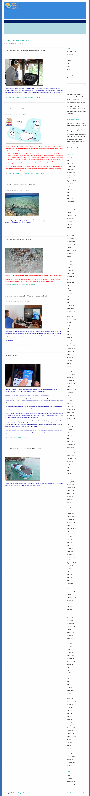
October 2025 (70, 178)
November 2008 (71, 765)
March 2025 (70, 198)
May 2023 (69, 262)
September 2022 (71, 285)
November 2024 (71, 210)
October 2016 (70, 490)
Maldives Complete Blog (19, 793)
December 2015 (71, 519)
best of (28, 97)
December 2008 (71, 762)
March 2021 (70, 337)
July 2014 (69, 568)
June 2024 (69, 224)
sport (40, 97)
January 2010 (70, 725)
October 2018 (70, 421)
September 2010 (71, 702)
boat (35, 488)
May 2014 (69, 574)
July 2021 (69, 325)
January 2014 (70, 586)
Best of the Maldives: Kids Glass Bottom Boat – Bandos (23, 448)
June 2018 (69, 432)
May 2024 (69, 227)
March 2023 (70, 267)
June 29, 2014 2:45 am (9, 55)
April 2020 (69, 369)
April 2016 (69, 508)
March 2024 (70, 233)
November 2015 (71, 522)
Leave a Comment (20, 190)
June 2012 (69, 641)
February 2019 (71, 409)
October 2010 (70, 699)
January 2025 (70, 204)
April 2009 (69, 751)
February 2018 (71, 444)
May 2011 (69, 678)
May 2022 (69, 296)
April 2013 (69, 612)
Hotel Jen (35, 173)
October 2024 (70, 212)
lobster (32, 284)
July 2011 (69, 673)
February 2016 (71, 513)
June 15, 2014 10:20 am (10, 244)
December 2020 (71, 346)
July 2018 (69, 429)
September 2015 (71, 528)
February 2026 (71, 166)
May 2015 (69, 539)
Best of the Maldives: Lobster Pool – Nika (18, 239)
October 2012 (70, 629)
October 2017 (70, 456)
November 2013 (71, 592)
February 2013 (71, 618)
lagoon (38, 228)
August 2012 (70, 635)
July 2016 (69, 499)
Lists (68, 63)
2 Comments (18, 114)
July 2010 (69, 707)
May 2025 (69, 192)
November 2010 (71, 696)
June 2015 (69, 537)
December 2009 (71, 728)
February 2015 (71, 548)
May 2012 (69, 644)
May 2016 (69, 505)
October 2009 (70, 733)
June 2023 (69, 259)
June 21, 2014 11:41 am (10, 190)
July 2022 (69, 291)
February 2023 (71, 270)
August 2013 (70, 600)
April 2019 (69, 403)
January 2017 (70, 482)
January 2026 (70, 169)
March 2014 (70, 580)
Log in (68, 775)
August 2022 (70, 288)
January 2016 (70, 516)
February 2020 (71, 375)
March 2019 (70, 406)
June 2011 (69, 675)
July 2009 (69, 742)
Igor (68, 130)
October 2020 (70, 351)
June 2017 (69, 467)
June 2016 (69, 502)
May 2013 (69, 609)
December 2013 (71, 589)
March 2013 (70, 615)
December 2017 (71, 450)
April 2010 (69, 716)
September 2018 (71, 424)
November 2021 (71, 314)
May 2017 (69, 470)
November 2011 (71, 661)
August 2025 (70, 184)
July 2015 (69, 534)
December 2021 (71, 311)
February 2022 (71, 305)
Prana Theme (70, 793)
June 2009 (69, 745)
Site (11, 437)
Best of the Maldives (15, 97)
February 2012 (71, 652)
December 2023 (71, 241)
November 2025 (71, 175)
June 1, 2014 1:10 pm (9, 454)
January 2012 (70, 655)
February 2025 (71, 201)
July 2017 (69, 464)
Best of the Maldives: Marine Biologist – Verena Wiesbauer (76, 125)
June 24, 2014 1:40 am (9, 114)
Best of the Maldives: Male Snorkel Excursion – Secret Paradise (76, 141)
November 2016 (71, 487)
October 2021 (70, 317)
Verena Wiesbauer (72, 123)
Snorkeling (70, 75)
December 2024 (71, 207)
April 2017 (69, 473)
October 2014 (70, 560)
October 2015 (70, 525)
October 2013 (70, 594)
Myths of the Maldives (73, 99)
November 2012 (71, 626)
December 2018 (71, 415)
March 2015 (70, 545)
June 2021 (69, 328)
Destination (70, 54)
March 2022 (70, 302)
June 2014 (69, 571)
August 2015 (70, 531)
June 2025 (69, 189)
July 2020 (69, 360)
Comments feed (71, 781)
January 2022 (70, 308)
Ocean (68, 66)
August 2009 (70, 739)
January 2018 (70, 447)
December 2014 (71, 554)
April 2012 (69, 647)
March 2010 (70, 719)
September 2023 (71, 250)
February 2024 (71, 236)
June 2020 (69, 363)
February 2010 (71, 722)
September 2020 (71, 354)
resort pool (46, 228)
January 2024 (70, 238)
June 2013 (69, 606)
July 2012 (69, 638)
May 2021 (69, 331)
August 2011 (70, 670)
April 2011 (69, 681)
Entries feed (70, 778)
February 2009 (71, 757)
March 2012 (70, 649)
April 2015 (69, 542)
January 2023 (70, 273)
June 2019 (69, 398)
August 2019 (70, 392)
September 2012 (71, 632)
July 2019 (69, 395)
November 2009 (71, 730)
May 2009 (69, 748)
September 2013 (71, 597)
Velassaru (52, 228)
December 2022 (71, 276)
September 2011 (71, 667)
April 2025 (69, 195)
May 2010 (69, 713)
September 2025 (71, 181)
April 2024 (69, 230)
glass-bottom (40, 488)
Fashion (69, 57)
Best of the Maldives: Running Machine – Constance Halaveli (25, 50)
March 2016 (70, 511)
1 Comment (18, 55)
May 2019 (69, 401)
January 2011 (70, 690)
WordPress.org (71, 784)
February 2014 (71, 583)
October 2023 (70, 247)
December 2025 (71, 172)
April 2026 (69, 160)
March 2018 (70, 441)
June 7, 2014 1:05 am (9, 301)
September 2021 (71, 320)
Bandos (28, 488)
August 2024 (70, 218)
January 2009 (70, 759)
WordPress (83, 793)
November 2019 (71, 383)
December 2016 (71, 484)
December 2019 (71, 380)
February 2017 (71, 479)
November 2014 (71, 557)
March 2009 (70, 754)
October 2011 (70, 664)
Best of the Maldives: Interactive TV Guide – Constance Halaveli (26, 296)
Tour (68, 78)
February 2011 (71, 687)
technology (35, 344)
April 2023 (69, 265)
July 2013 (69, 603)
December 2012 (71, 623)
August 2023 (70, 253)
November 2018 (71, 418)
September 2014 (71, 563)
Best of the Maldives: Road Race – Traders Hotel (21, 109)
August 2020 (70, 357)
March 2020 (70, 372)
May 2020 (69, 366)
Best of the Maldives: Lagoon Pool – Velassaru (20, 185)
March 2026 (70, 163)
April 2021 (69, 334)
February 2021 (71, 340)
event (31, 173)
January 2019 (70, 412)
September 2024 (71, 215)
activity (25, 344)
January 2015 (70, 551)
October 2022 (70, 282)
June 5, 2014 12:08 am (9, 360)
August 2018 (70, 427)
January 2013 (70, 620)
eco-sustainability (22, 437)
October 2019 (70, 386)
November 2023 (71, 244)
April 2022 (69, 299)
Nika (35, 284)
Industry (69, 60)
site (28, 437)
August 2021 (70, 322)
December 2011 (71, 658)
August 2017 (70, 461)
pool (42, 228)
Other (68, 69)
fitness (31, 97)
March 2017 (70, 476)
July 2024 (69, 221)
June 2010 (69, 710)
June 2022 (69, 293)
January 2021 (70, 343)
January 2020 (70, 377)
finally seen (33, 228)
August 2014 (70, 566)
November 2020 (71, 348)
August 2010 (70, 704)
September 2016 (71, 493)
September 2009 (71, 736)
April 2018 (69, 438)
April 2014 (69, 577)
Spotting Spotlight (11, 355)
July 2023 (69, 256)
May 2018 (69, 435)
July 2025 (69, 186)
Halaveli (36, 97)
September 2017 (71, 458)
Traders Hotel (44, 173)
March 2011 (70, 684)
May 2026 (69, 157)
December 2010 (71, 693)
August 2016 (70, 496)
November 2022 (71, 279)
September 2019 (71, 389)
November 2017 (71, 453)
